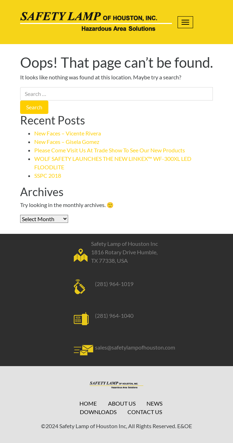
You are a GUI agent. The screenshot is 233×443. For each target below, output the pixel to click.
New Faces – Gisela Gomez (66, 141)
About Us (122, 403)
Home (88, 403)
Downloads (98, 411)
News (154, 403)
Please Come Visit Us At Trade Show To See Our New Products (109, 150)
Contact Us (144, 411)
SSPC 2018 (47, 175)
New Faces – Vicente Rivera (67, 133)
